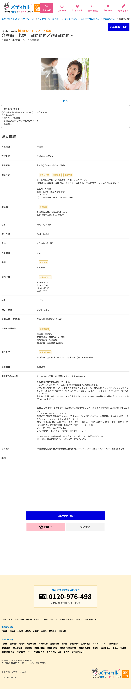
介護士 (4, 643)
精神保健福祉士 (78, 652)
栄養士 (115, 648)
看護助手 (13, 643)
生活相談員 (17, 648)
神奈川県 (52, 631)
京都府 (36, 631)
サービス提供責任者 (36, 652)
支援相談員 (6, 648)
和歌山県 (62, 631)
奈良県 (12, 631)
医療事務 (28, 648)
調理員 (123, 648)
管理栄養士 (105, 648)
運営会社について (92, 619)
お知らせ (78, 619)
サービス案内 (7, 619)
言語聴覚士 (54, 643)
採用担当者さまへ (33, 619)
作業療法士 (43, 643)
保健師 (96, 648)
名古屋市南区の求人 (90, 18)
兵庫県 (4, 631)
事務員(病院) (52, 648)
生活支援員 (85, 643)
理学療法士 (31, 643)
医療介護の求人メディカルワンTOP (18, 18)
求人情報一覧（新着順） (49, 18)
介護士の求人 (109, 18)
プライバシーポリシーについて (14, 672)
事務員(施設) (39, 648)
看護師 (22, 643)
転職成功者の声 (66, 619)
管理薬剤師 (74, 643)
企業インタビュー (50, 619)
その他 (66, 652)
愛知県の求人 (70, 18)
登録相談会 (19, 619)
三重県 (44, 631)
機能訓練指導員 (8, 652)
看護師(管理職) (84, 648)
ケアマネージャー (100, 643)
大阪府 (20, 631)
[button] (64, 101)
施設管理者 (21, 652)
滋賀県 (28, 631)
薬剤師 (64, 643)
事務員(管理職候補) (68, 648)
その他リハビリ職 (54, 652)
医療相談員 (113, 643)
